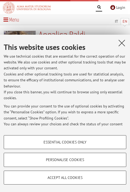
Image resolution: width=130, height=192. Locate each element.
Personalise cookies (65, 159)
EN (125, 21)
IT (116, 21)
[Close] (122, 43)
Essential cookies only (65, 142)
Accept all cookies (65, 177)
